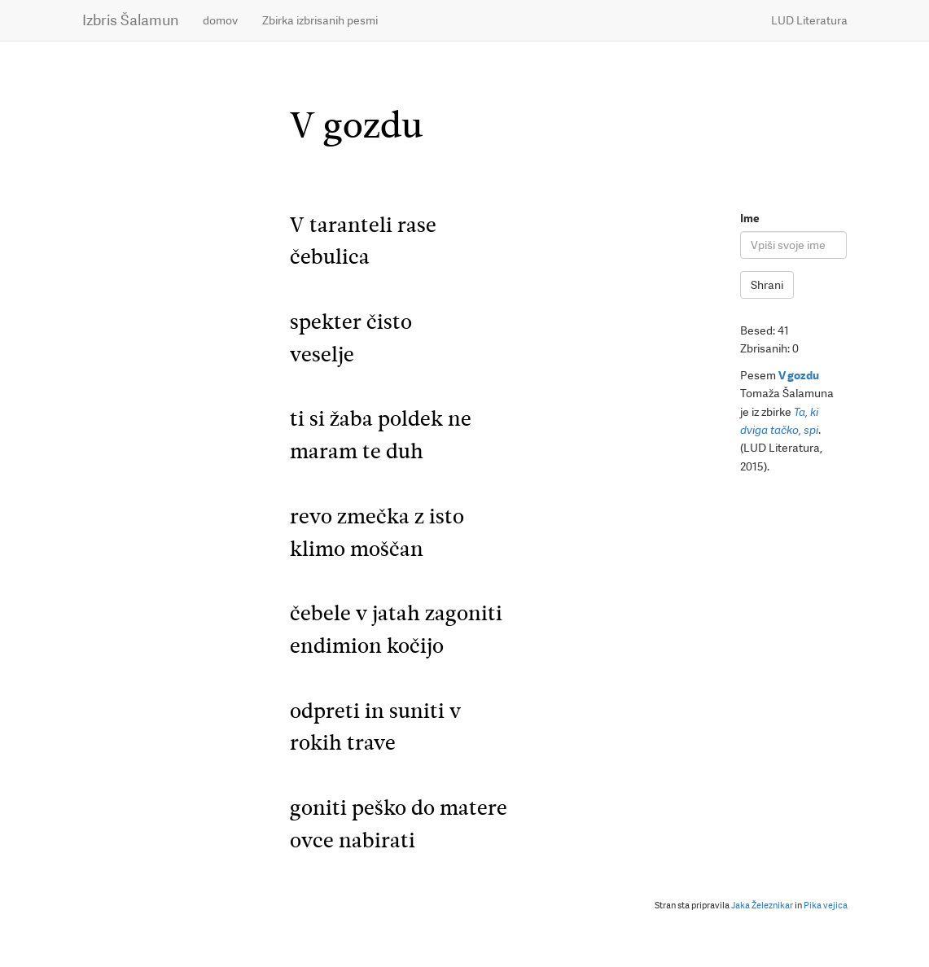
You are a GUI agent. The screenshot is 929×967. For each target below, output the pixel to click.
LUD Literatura (809, 20)
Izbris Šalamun (130, 20)
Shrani (767, 285)
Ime (750, 218)
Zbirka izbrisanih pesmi (320, 20)
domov (220, 20)
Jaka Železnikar (762, 905)
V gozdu (798, 375)
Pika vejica (826, 905)
